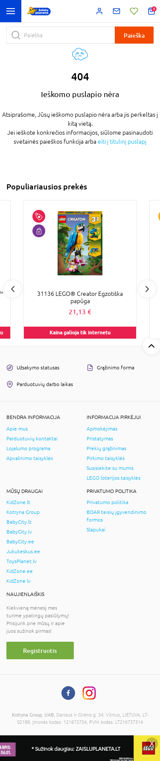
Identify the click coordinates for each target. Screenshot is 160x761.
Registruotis (40, 650)
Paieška (134, 35)
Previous (12, 289)
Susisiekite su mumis (110, 468)
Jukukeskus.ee (23, 552)
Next (147, 289)
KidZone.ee (19, 571)
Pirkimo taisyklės (106, 458)
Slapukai (96, 530)
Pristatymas (100, 439)
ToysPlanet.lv (21, 561)
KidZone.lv (18, 581)
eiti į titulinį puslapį (122, 141)
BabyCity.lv (19, 532)
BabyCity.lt (19, 522)
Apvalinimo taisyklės (29, 458)
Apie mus (17, 429)
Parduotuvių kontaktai (32, 439)
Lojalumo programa (28, 448)
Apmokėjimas (102, 429)
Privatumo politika (107, 502)
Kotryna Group (23, 512)
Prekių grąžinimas (106, 448)
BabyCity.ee (20, 542)
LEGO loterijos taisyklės (113, 478)
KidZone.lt (18, 502)
